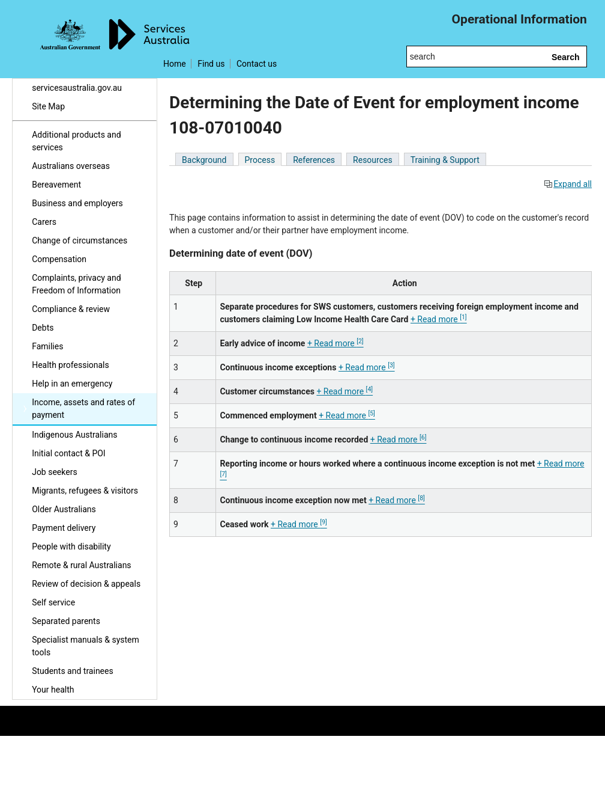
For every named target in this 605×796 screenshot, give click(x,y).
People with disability (71, 546)
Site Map (48, 106)
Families (47, 346)
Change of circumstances (79, 240)
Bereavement (56, 184)
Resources (373, 160)
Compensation (59, 259)
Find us (210, 64)
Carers (44, 222)
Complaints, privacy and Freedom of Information (76, 284)
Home (174, 64)
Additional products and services (76, 141)
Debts (42, 327)
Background (204, 160)
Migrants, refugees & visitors (85, 490)
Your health (53, 689)
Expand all (568, 184)
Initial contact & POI (69, 453)
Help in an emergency (72, 383)
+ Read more (439, 319)
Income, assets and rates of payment (83, 408)
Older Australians (64, 509)
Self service (53, 602)
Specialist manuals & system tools (85, 646)
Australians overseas (71, 166)
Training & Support (445, 160)
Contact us (256, 64)
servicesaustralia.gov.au (77, 88)
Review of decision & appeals (86, 584)
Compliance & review (71, 309)
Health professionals (70, 365)
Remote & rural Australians (81, 565)
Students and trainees (72, 671)
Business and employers (77, 203)
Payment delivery (63, 528)
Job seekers (54, 472)
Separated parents (66, 621)
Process (260, 160)
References (314, 160)
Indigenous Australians (74, 434)
